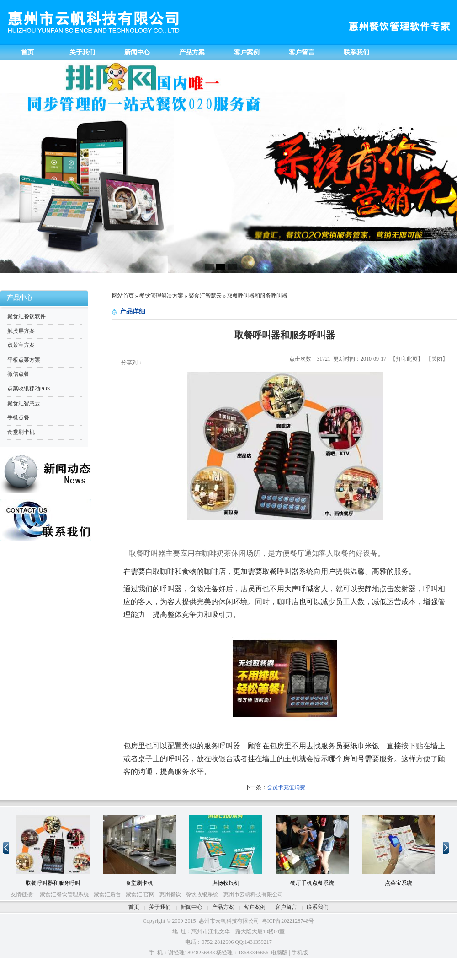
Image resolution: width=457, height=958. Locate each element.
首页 (133, 907)
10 (39, 810)
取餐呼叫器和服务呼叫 (53, 883)
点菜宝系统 (398, 883)
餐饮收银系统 (202, 894)
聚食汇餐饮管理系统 (64, 894)
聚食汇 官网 (140, 894)
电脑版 (279, 952)
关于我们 (160, 907)
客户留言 (286, 907)
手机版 (300, 952)
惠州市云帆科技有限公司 (253, 894)
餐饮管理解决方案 (161, 295)
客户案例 (255, 907)
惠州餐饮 (170, 894)
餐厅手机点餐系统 (312, 883)
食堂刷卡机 (139, 883)
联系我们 (318, 907)
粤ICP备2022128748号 (288, 921)
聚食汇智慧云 (205, 295)
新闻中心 (191, 907)
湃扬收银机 (225, 883)
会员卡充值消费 (286, 787)
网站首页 (123, 295)
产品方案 (223, 907)
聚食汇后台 (107, 894)
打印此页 (407, 359)
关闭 (436, 359)
